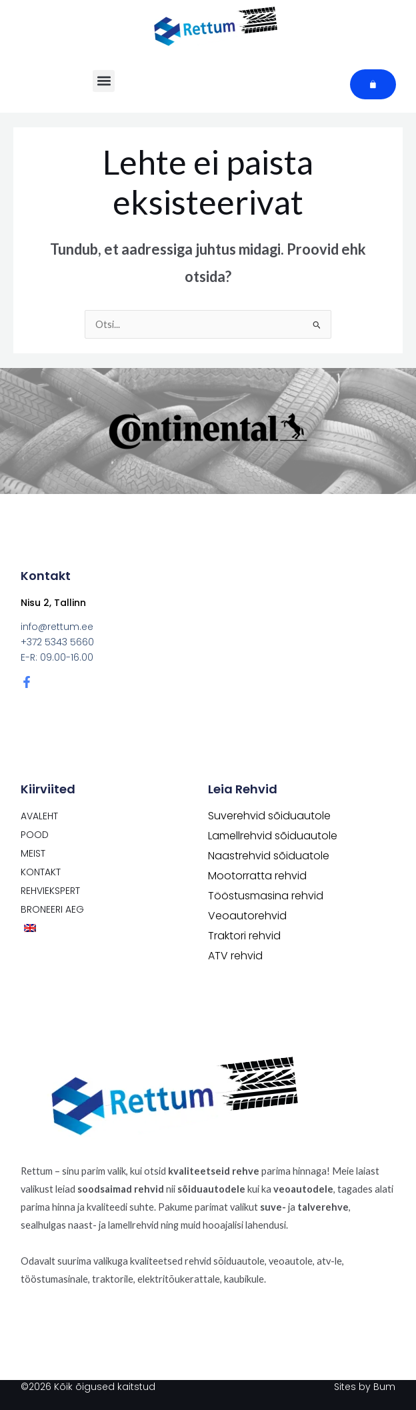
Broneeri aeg (52, 909)
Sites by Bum (364, 1386)
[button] (104, 81)
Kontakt (41, 872)
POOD (35, 834)
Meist (33, 853)
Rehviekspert (50, 890)
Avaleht (39, 816)
